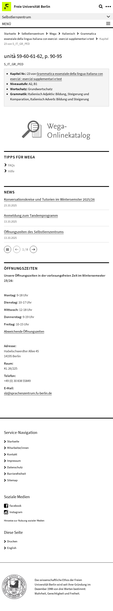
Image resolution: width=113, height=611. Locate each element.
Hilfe (11, 171)
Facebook (15, 506)
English (11, 548)
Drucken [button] (12, 541)
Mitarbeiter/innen (18, 448)
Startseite (10, 33)
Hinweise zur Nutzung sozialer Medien (24, 520)
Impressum (14, 461)
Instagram (16, 512)
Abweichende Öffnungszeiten (24, 331)
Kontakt (12, 454)
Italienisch (68, 33)
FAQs (11, 165)
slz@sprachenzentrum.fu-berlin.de (28, 393)
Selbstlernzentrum (32, 33)
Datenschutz (14, 467)
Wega (53, 33)
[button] (7, 249)
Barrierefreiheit (16, 473)
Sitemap (12, 480)
